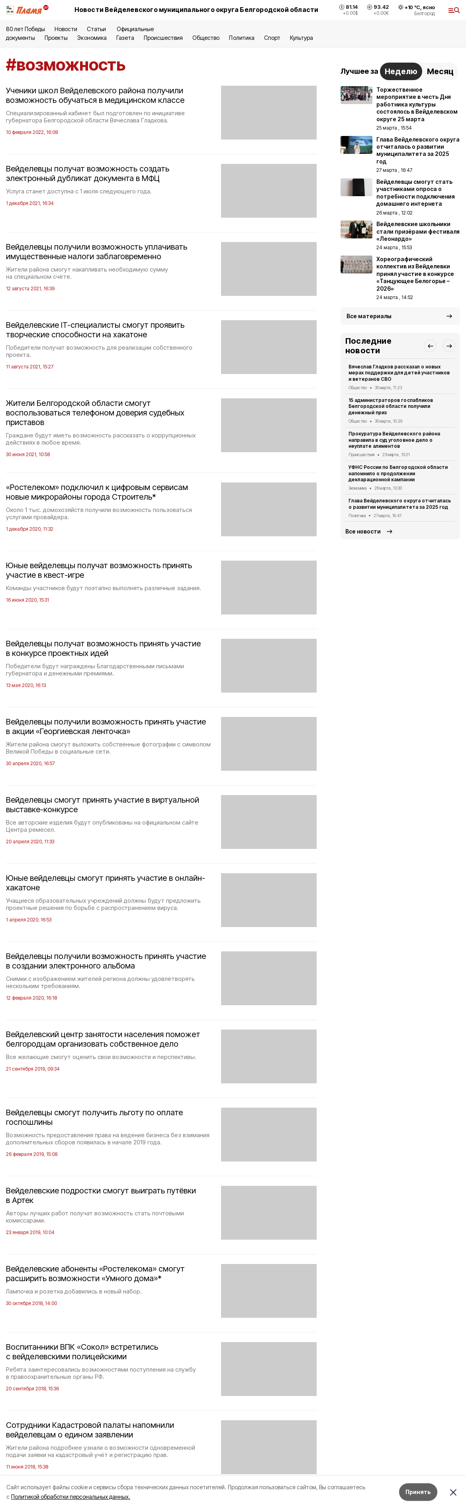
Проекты (56, 37)
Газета (125, 37)
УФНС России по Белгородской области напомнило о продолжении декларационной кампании (398, 473)
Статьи (97, 29)
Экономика (91, 37)
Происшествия (163, 37)
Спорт (272, 37)
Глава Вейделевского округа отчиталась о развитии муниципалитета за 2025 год (400, 504)
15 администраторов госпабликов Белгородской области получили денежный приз (391, 406)
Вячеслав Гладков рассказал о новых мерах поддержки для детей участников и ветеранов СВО (399, 373)
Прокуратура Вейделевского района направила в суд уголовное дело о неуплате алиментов (394, 440)
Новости (66, 29)
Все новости (363, 531)
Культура (301, 37)
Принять (418, 1491)
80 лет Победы (25, 29)
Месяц (440, 71)
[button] (430, 345)
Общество (205, 37)
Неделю (401, 71)
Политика (241, 37)
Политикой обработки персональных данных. (70, 1496)
